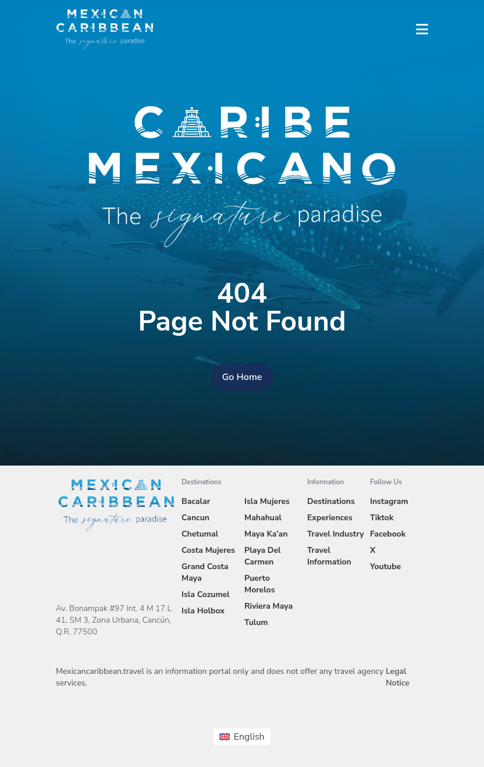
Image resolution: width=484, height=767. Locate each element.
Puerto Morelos (259, 584)
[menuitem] (241, 737)
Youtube (385, 566)
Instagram (389, 501)
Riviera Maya (268, 606)
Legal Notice (398, 677)
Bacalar (196, 501)
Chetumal (200, 533)
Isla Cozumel (206, 594)
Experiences (330, 517)
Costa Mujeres (208, 550)
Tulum (256, 622)
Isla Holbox (203, 610)
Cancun (195, 517)
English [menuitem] (249, 736)
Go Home (242, 377)
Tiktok (381, 517)
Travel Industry (335, 533)
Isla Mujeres (267, 501)
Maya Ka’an (265, 533)
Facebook (387, 533)
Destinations (331, 501)
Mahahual (263, 517)
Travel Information (329, 556)
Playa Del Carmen (262, 556)
